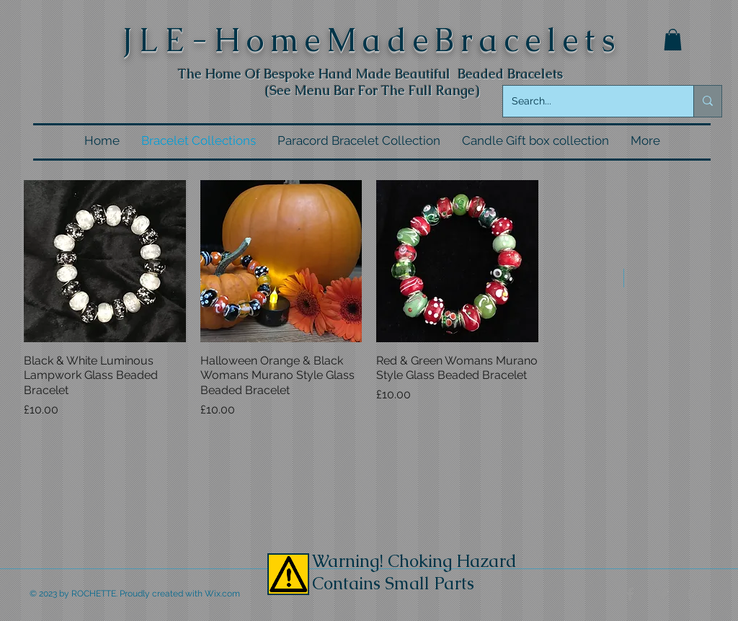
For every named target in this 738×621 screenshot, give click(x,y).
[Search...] (587, 101)
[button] (673, 39)
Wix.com (222, 594)
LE (165, 40)
